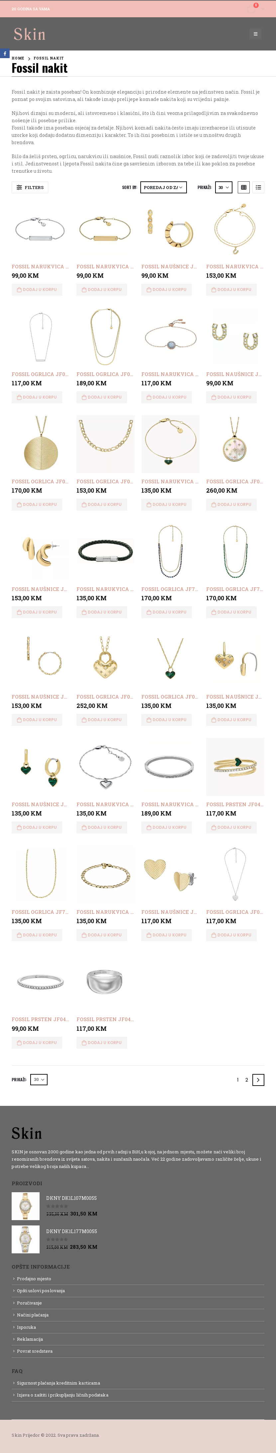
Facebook (5, 53)
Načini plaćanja (33, 1315)
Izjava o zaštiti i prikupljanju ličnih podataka (62, 1395)
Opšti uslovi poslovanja (41, 1291)
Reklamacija (30, 1339)
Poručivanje (29, 1303)
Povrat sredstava (35, 1351)
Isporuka (26, 1327)
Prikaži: (205, 187)
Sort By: (129, 187)
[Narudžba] (163, 187)
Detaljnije (102, 1166)
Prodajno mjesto (34, 1279)
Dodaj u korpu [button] (40, 289)
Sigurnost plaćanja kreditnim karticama (58, 1383)
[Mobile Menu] (255, 34)
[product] (41, 229)
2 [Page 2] (246, 1079)
